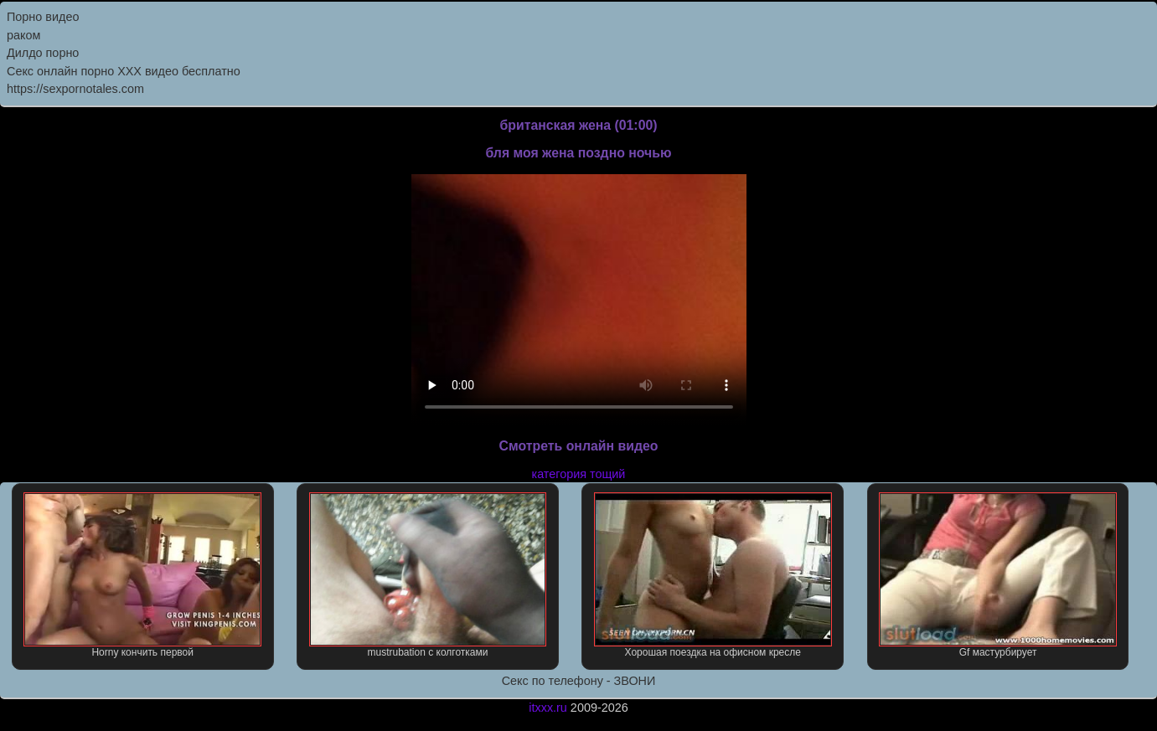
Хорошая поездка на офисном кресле (713, 575)
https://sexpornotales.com (75, 88)
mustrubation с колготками (428, 575)
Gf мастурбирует (998, 575)
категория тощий (579, 474)
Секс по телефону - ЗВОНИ (579, 680)
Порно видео (43, 16)
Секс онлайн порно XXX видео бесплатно (123, 71)
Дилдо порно (43, 52)
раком (23, 35)
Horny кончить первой (142, 575)
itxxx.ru (548, 707)
